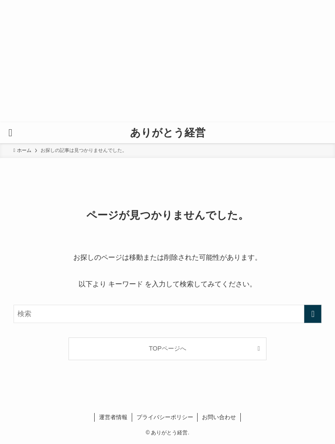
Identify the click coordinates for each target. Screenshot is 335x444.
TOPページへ (167, 348)
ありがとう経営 (167, 132)
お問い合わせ (219, 417)
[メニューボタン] (10, 132)
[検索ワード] (168, 314)
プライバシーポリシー (165, 417)
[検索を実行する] (312, 314)
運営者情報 (113, 417)
